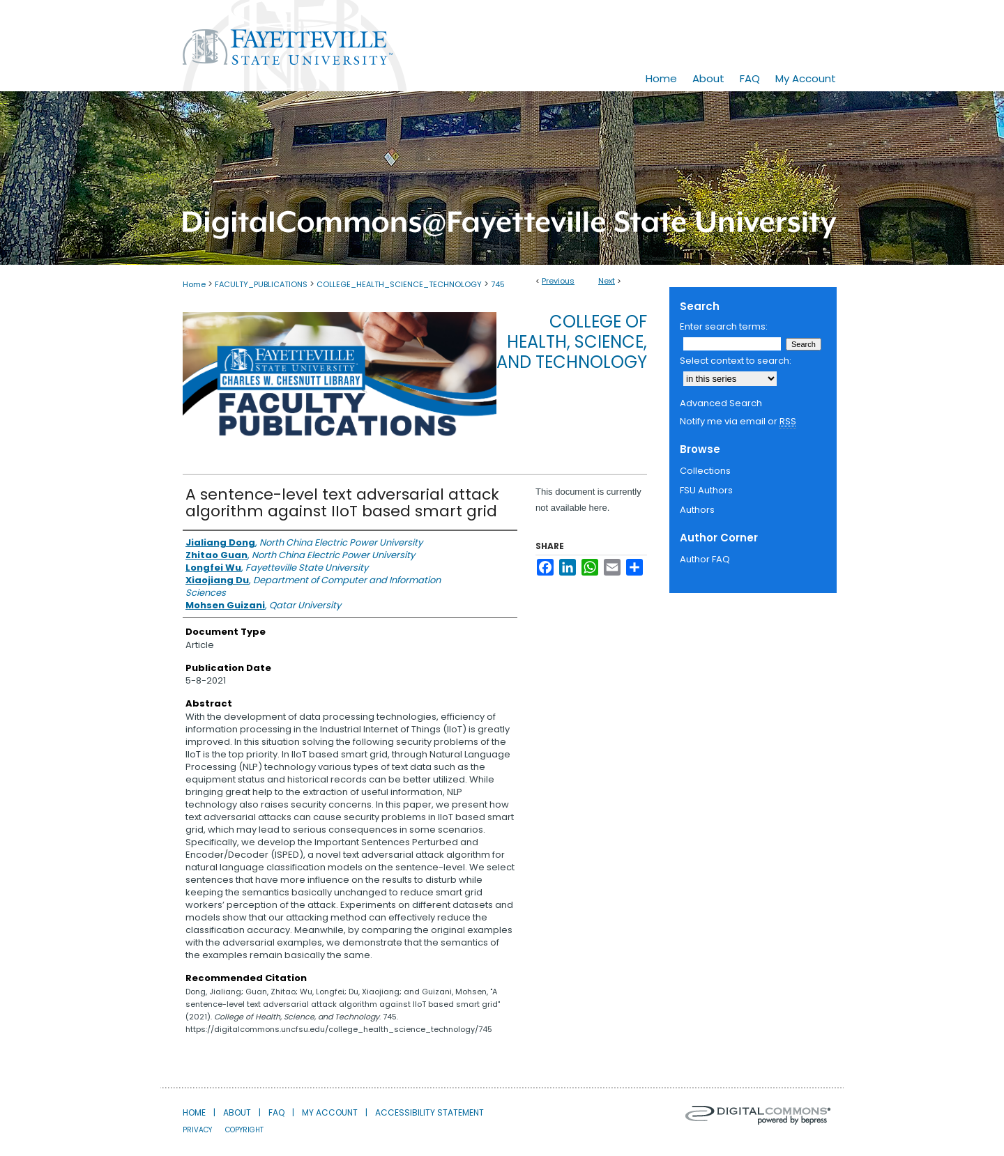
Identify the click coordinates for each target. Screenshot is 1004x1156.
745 (498, 284)
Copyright (244, 1130)
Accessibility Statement (429, 1112)
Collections (705, 470)
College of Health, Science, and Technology (571, 341)
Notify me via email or (738, 422)
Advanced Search (721, 403)
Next (606, 280)
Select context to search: (735, 360)
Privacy (197, 1130)
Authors (697, 509)
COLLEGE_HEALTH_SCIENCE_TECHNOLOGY (399, 284)
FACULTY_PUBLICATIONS (261, 284)
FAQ (276, 1112)
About (237, 1112)
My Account (330, 1112)
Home (194, 284)
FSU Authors (706, 490)
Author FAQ (705, 559)
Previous (558, 280)
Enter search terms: (724, 326)
